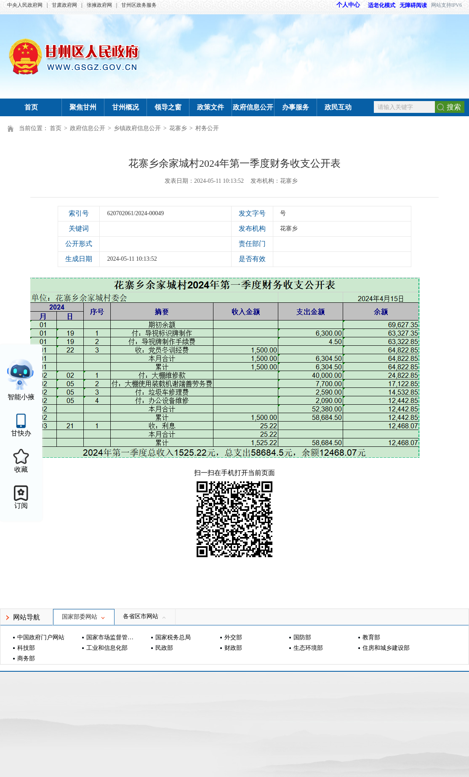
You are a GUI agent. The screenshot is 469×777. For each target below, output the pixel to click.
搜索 (454, 107)
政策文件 (210, 107)
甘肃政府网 (64, 5)
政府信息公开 (253, 107)
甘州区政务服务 (139, 5)
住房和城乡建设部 (386, 648)
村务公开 (207, 128)
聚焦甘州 (82, 107)
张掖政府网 (99, 5)
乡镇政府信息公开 (137, 128)
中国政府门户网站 (40, 637)
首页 (31, 107)
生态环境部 (308, 648)
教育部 (371, 637)
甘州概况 (125, 107)
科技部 (26, 648)
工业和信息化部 (107, 648)
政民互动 (338, 107)
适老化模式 (377, 5)
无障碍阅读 (413, 5)
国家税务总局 (173, 637)
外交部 (233, 637)
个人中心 (348, 5)
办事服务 (295, 107)
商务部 (26, 658)
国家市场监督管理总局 (111, 637)
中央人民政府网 (25, 5)
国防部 (302, 637)
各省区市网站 (145, 616)
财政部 (233, 648)
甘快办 (21, 433)
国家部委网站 (84, 616)
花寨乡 (178, 128)
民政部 (164, 648)
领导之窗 (168, 107)
